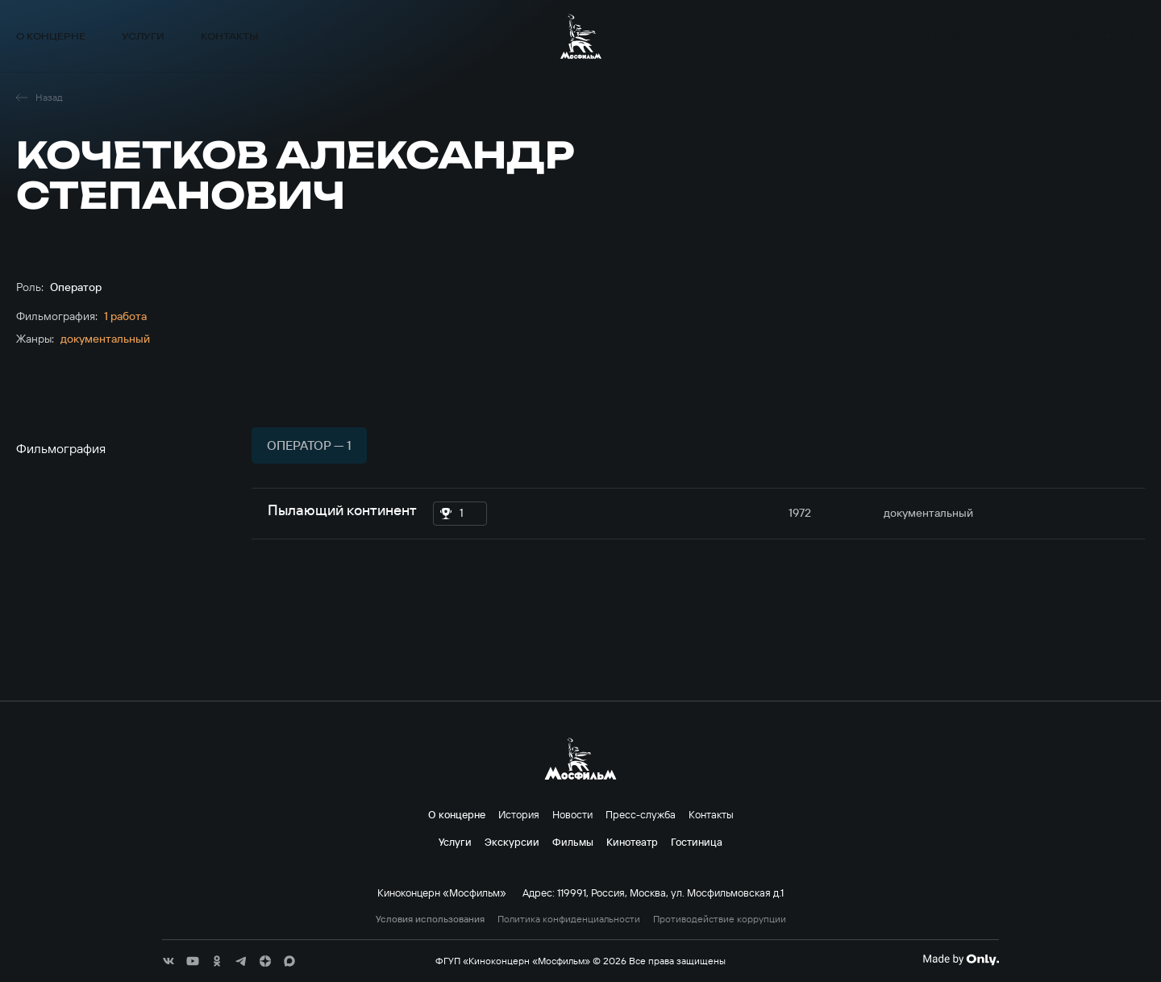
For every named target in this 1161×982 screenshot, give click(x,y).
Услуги (143, 36)
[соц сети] (168, 961)
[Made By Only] (960, 959)
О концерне (50, 36)
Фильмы (935, 36)
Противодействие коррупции (719, 919)
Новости (572, 814)
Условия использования (430, 919)
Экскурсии (852, 36)
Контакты (229, 36)
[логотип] (580, 36)
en (1137, 36)
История (518, 814)
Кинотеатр (1016, 36)
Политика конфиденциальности (568, 919)
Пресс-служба (640, 814)
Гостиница (696, 841)
